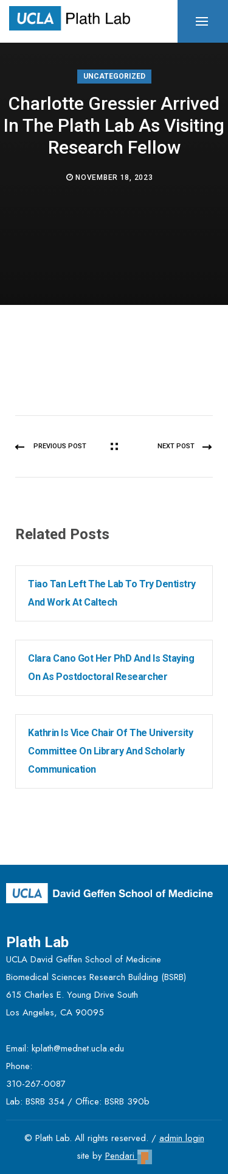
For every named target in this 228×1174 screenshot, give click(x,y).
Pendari (128, 1155)
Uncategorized (114, 76)
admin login (181, 1138)
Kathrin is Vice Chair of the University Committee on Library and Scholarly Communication (110, 751)
